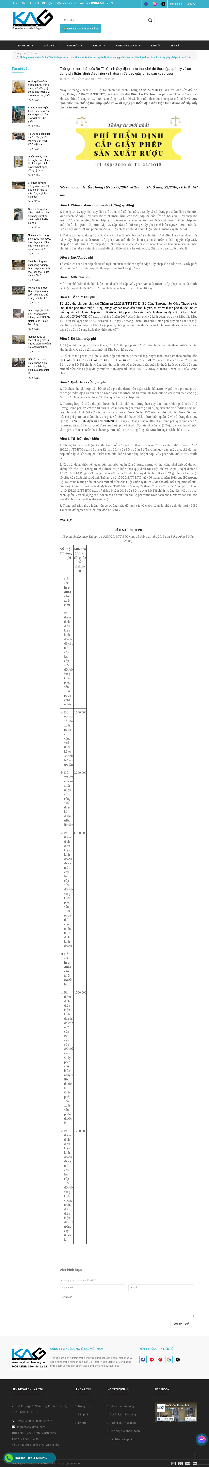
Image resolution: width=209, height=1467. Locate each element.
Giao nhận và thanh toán (123, 1431)
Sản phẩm (82, 1414)
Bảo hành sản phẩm (121, 1439)
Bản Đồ (155, 45)
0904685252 (44, 1421)
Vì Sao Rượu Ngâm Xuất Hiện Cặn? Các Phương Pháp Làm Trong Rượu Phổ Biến (39, 114)
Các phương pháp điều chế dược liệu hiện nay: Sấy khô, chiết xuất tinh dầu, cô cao (38, 216)
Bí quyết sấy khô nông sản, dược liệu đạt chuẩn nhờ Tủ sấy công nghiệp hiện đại (39, 189)
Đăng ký (190, 3)
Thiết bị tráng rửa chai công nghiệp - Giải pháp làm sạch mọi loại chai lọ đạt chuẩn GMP (39, 268)
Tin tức (80, 1422)
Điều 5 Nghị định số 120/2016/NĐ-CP (95, 421)
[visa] (184, 1463)
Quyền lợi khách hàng (121, 1414)
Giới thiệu (50, 45)
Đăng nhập (176, 3)
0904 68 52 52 (102, 3)
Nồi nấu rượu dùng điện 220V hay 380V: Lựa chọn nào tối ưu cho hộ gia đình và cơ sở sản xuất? (39, 242)
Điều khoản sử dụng (120, 1406)
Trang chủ (25, 45)
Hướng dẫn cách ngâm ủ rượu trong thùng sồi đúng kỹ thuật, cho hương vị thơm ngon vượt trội (39, 88)
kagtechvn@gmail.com (57, 3)
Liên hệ (174, 45)
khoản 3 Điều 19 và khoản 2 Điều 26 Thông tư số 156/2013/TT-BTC (109, 360)
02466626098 (25, 1421)
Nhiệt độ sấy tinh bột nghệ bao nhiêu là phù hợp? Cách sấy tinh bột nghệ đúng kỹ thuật (39, 163)
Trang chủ (82, 1406)
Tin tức (99, 45)
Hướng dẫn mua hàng (122, 1422)
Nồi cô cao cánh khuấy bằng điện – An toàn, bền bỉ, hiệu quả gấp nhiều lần (39, 366)
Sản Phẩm (75, 45)
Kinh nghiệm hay (128, 45)
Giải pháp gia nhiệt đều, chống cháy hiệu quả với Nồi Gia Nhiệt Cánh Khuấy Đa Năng (39, 317)
